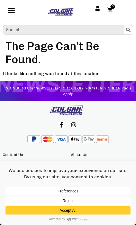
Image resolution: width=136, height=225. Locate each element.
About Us (79, 154)
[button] (11, 12)
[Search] (128, 29)
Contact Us (13, 154)
